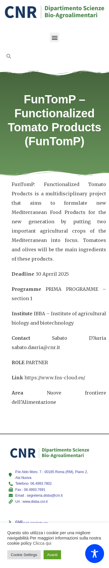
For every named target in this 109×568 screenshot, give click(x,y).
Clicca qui (42, 543)
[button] (54, 37)
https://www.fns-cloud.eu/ (54, 378)
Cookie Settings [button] (24, 555)
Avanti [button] (52, 555)
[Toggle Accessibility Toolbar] (95, 554)
